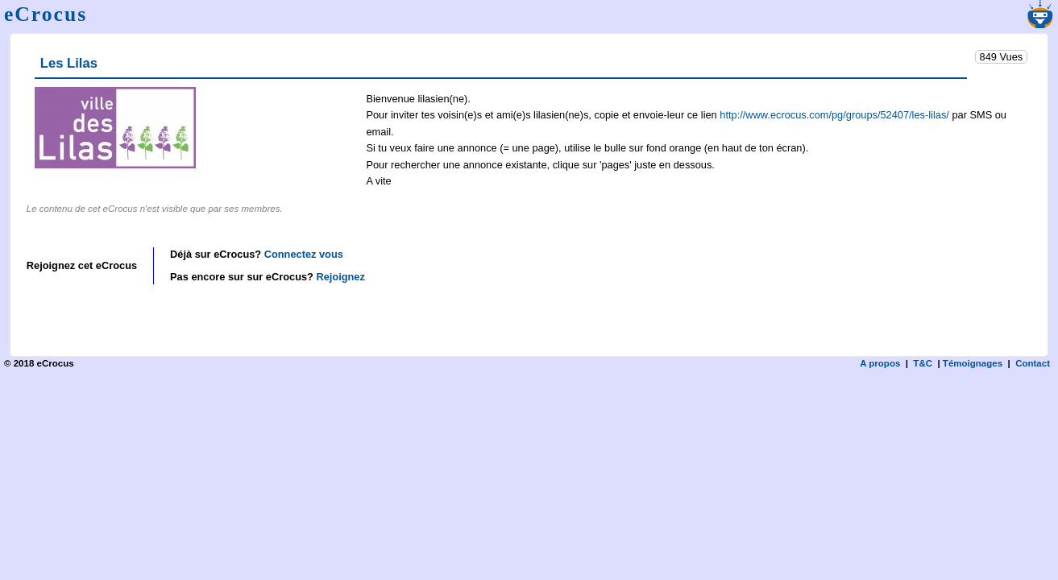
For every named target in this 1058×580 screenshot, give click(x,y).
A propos (880, 363)
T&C (922, 363)
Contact (1032, 363)
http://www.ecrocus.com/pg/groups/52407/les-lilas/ (834, 115)
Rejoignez (340, 277)
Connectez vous (303, 254)
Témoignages (972, 363)
